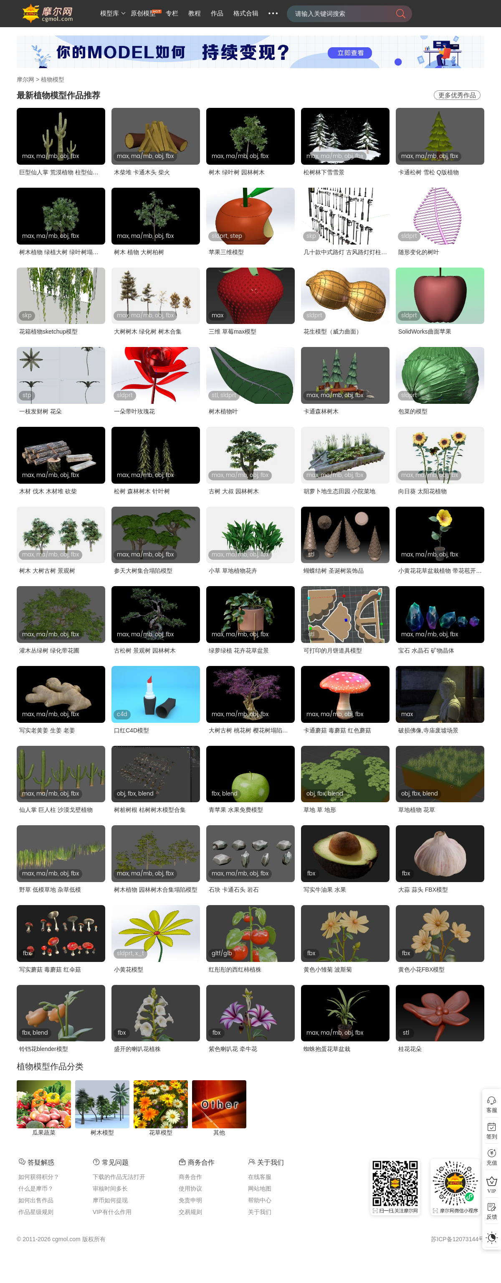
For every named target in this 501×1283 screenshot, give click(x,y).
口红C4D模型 (131, 730)
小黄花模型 (128, 969)
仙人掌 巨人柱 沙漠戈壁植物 (56, 809)
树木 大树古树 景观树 (47, 570)
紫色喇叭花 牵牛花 (233, 1049)
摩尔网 (25, 79)
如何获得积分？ (38, 1176)
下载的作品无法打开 (119, 1176)
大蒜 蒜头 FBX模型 (423, 889)
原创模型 (143, 13)
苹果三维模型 (226, 252)
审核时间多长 (110, 1188)
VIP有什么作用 (112, 1212)
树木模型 (102, 1132)
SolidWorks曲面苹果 (424, 331)
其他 (219, 1132)
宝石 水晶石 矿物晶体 (426, 650)
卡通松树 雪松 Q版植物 (428, 172)
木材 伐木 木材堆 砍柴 (48, 491)
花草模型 (160, 1132)
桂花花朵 (410, 1049)
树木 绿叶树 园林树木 (237, 172)
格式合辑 (245, 13)
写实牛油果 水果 (325, 889)
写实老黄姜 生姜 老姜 (47, 730)
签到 (491, 1136)
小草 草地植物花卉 (233, 570)
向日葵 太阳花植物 (422, 491)
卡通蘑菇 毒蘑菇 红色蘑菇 (337, 730)
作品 (217, 13)
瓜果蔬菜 (44, 1132)
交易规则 (190, 1212)
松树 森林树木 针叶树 (142, 491)
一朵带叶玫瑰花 (134, 411)
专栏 (172, 13)
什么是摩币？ (35, 1188)
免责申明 (190, 1200)
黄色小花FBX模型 (421, 969)
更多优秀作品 (457, 95)
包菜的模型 (413, 411)
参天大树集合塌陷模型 (143, 570)
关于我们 (259, 1212)
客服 (491, 1110)
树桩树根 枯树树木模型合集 (150, 809)
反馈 (491, 1216)
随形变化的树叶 (418, 252)
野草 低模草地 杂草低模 (50, 889)
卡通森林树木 (321, 411)
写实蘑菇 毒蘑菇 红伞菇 (50, 969)
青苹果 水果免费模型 (236, 809)
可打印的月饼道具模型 (333, 650)
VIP (491, 1191)
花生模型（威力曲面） (333, 331)
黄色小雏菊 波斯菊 (328, 969)
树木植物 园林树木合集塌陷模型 (155, 889)
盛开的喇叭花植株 (137, 1049)
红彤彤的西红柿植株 (235, 969)
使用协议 (190, 1188)
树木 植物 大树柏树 (139, 252)
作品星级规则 (35, 1212)
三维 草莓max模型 (232, 331)
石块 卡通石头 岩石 (234, 889)
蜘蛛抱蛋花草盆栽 (327, 1049)
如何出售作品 (35, 1200)
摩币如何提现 (110, 1200)
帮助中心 (259, 1200)
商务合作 (190, 1176)
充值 (491, 1163)
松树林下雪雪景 (324, 172)
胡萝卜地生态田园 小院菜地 (339, 491)
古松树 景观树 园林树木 (145, 650)
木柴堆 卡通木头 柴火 (142, 172)
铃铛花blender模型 (43, 1049)
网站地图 (259, 1188)
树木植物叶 (223, 411)
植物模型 (52, 79)
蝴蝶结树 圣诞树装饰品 (334, 570)
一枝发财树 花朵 (40, 411)
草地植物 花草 (416, 809)
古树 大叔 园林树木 (234, 491)
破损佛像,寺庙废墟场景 (428, 730)
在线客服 (259, 1176)
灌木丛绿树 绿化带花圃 (49, 650)
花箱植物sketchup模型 (48, 331)
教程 (194, 13)
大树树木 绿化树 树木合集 (148, 331)
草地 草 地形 (320, 809)
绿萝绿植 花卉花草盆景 (239, 650)
